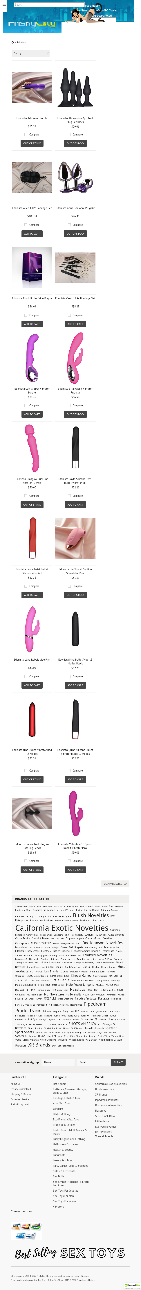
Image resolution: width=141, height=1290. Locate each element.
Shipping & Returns (22, 1093)
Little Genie (59, 979)
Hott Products (103, 1131)
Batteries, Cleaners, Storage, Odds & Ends (69, 1090)
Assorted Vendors (66, 909)
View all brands (104, 1135)
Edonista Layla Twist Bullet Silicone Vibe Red (32, 571)
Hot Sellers (59, 1083)
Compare (34, 134)
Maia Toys (44, 984)
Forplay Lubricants (50, 958)
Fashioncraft (21, 958)
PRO (77, 1010)
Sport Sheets (24, 1031)
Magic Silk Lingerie (26, 984)
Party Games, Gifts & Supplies (70, 1165)
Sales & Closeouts (64, 1170)
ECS (100, 946)
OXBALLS (50, 997)
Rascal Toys (60, 1014)
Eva (80, 954)
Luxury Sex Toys (62, 1159)
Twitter (13, 1218)
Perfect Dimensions (25, 1003)
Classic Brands (116, 933)
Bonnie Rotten (71, 919)
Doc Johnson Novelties (102, 941)
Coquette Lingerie (75, 937)
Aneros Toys (107, 905)
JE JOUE (29, 975)
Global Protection (36, 966)
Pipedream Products (107, 1099)
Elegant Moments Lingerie (85, 950)
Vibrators (58, 1205)
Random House (34, 1014)
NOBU (90, 989)
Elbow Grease (33, 950)
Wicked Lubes (76, 1038)
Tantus (32, 1035)
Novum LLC (36, 993)
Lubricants (59, 1154)
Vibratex (34, 1038)
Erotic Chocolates (67, 954)
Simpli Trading (35, 1027)
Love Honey (77, 979)
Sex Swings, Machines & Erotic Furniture (71, 1182)
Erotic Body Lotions (64, 1124)
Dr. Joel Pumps (51, 946)
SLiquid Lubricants (94, 1027)
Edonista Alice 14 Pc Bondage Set (32, 208)
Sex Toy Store (40, 1278)
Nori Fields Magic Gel (104, 989)
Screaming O (89, 1018)
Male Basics (58, 984)
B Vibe (79, 909)
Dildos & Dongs (62, 1113)
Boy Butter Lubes (88, 919)
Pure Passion (87, 1010)
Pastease (103, 997)
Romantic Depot (100, 1014)
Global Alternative (105, 961)
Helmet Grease (108, 966)
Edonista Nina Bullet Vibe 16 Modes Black (75, 661)
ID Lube (64, 970)
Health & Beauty (63, 1148)
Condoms (58, 1108)
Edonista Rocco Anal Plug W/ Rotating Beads (32, 846)
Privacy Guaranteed (22, 1088)
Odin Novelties (98, 993)
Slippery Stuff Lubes (72, 1027)
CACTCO (102, 919)
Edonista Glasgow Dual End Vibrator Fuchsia (32, 481)
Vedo (18, 1038)
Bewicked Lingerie (62, 915)
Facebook (32, 1218)
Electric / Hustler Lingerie (55, 950)
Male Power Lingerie (80, 983)
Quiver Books (102, 1010)
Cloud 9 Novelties (43, 937)
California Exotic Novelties (62, 926)
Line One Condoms (39, 979)
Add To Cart (32, 233)
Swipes (112, 1031)
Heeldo (96, 966)
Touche (92, 1035)
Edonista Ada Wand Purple (32, 118)
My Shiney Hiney (60, 989)
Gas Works (67, 961)
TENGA (41, 1035)
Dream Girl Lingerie (71, 946)
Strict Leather (89, 1031)
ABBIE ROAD (21, 905)
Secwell (103, 1018)
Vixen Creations (48, 1038)
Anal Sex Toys (61, 1102)
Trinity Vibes (104, 1035)
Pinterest (26, 1218)
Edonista (19, 949)
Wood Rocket (105, 1038)
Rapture (48, 1014)
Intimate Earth (97, 970)
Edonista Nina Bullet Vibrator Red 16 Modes (32, 751)
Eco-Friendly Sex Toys (66, 1118)
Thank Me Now (54, 1035)
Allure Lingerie (71, 905)
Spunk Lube (54, 1031)
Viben (26, 1038)
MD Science (112, 984)
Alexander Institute (52, 905)
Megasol (19, 989)
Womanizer (91, 1038)
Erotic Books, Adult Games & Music (70, 1130)
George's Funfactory (84, 961)
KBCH (67, 974)
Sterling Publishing (71, 1031)
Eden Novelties (111, 946)
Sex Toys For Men (63, 1195)
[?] (47, 897)
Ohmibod (112, 993)
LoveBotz (89, 979)
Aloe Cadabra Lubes (90, 905)
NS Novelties (54, 993)
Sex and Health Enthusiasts (42, 1023)
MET (28, 989)
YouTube (19, 1218)
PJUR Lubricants (43, 1010)
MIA (33, 988)
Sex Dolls (58, 1175)
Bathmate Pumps (109, 909)
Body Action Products (41, 919)
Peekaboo (116, 997)
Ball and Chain (91, 909)
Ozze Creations (65, 997)
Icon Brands (51, 970)
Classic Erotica (22, 937)
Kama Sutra (56, 974)
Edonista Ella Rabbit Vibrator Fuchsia (75, 390)
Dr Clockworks (36, 946)
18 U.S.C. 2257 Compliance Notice (76, 1278)
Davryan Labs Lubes (70, 942)
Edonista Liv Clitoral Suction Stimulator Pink (75, 571)
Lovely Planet (102, 979)
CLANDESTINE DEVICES (96, 933)
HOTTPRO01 (36, 970)
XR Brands (39, 1043)
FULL (37, 961)
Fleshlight (34, 958)
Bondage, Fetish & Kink (66, 1097)
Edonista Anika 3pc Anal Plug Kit (75, 208)
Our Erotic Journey (33, 997)
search (129, 20)
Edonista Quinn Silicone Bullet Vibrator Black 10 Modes (75, 751)
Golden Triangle (54, 966)
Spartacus (112, 1027)
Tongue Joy (81, 1035)
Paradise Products (85, 997)
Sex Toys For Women (65, 1200)
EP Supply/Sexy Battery (46, 954)
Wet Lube (62, 1038)
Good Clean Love (72, 966)
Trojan (114, 1035)
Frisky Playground (21, 1104)
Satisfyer (32, 1018)
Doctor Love (21, 946)
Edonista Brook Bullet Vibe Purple (32, 298)
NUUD (86, 993)
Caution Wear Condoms (51, 933)
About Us (16, 1083)
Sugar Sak (102, 1031)
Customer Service (21, 1099)
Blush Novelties (91, 914)
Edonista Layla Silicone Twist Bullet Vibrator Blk (75, 481)
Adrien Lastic (34, 905)
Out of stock (32, 143)
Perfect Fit (42, 1003)
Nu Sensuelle (73, 993)
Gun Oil (87, 966)
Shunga (107, 1023)
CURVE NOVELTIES (41, 942)
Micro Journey (43, 989)
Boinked (59, 919)
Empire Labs (108, 949)
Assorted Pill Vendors (44, 909)
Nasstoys (77, 988)
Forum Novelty (68, 958)
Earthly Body (91, 946)
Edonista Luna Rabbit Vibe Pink (32, 659)
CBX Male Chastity (74, 933)
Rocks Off (85, 1014)
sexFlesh (62, 1023)
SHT (100, 1023)
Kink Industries (100, 974)
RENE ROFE (73, 1014)
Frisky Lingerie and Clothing (69, 1138)
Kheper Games (81, 974)
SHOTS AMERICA (82, 1022)
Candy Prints (32, 933)
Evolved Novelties (97, 954)
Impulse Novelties (79, 970)
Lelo (26, 979)
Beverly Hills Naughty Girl (39, 915)
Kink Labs (113, 974)
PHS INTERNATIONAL (58, 1003)
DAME (56, 942)
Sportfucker (41, 1031)
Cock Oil (60, 937)
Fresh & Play (105, 958)
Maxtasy (100, 983)
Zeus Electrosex (66, 1044)
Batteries (19, 915)
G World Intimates (50, 961)
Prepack (57, 1010)
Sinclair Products (52, 1027)
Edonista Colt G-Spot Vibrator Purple (32, 390)
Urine (122, 1035)
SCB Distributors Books (68, 1018)
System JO (21, 1035)
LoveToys (115, 979)
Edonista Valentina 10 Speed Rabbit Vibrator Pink (75, 846)
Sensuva (113, 1018)
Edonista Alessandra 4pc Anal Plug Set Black (75, 120)
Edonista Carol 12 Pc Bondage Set (75, 298)
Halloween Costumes (65, 1143)
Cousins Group (93, 937)
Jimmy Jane (40, 975)
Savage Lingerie (47, 1018)
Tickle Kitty (69, 1035)
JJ (47, 974)
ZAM (54, 1044)
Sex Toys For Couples (65, 1189)
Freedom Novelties (86, 958)
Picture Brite (76, 1003)
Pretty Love (68, 1010)
